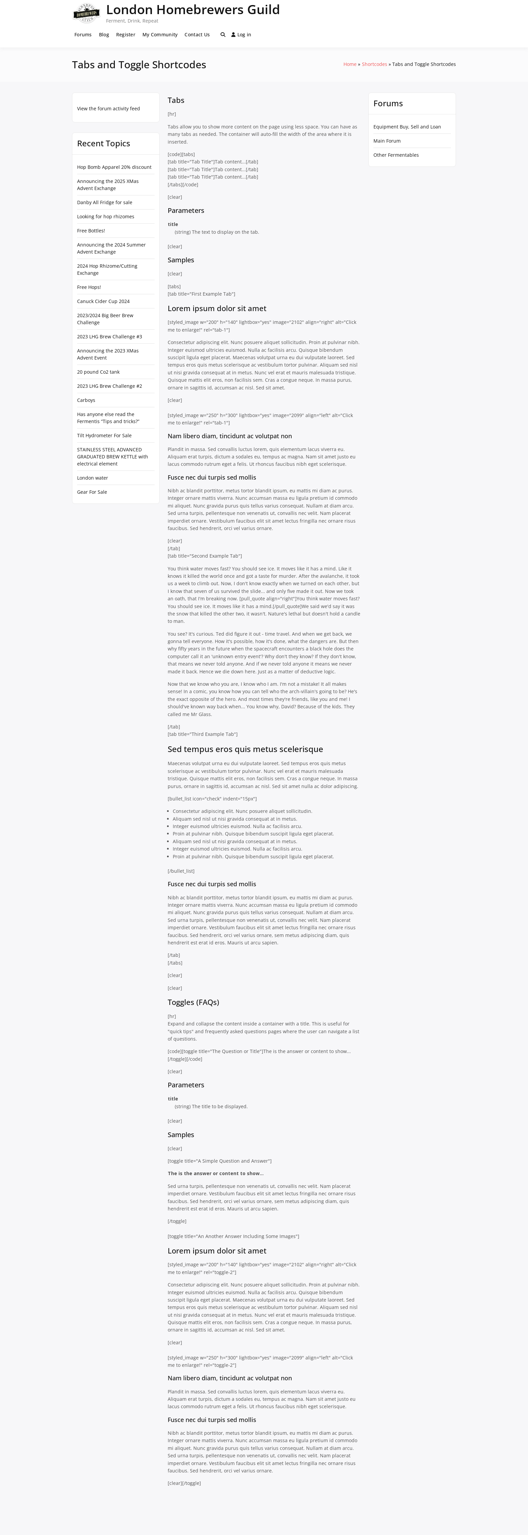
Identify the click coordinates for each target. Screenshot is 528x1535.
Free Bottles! (91, 230)
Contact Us (197, 34)
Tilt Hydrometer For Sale (104, 435)
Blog (104, 34)
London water (92, 478)
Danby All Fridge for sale (104, 202)
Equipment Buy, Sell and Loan (407, 126)
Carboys (86, 400)
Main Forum (387, 141)
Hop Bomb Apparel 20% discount (114, 167)
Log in (241, 34)
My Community (159, 34)
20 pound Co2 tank (98, 372)
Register (125, 34)
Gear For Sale (92, 492)
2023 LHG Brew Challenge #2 (109, 386)
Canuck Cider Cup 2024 (103, 301)
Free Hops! (89, 287)
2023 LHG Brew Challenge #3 (109, 336)
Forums (83, 34)
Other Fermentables (396, 155)
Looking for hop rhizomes (105, 216)
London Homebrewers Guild (193, 9)
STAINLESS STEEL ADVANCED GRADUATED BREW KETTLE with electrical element (112, 456)
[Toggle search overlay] (223, 34)
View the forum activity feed (108, 108)
